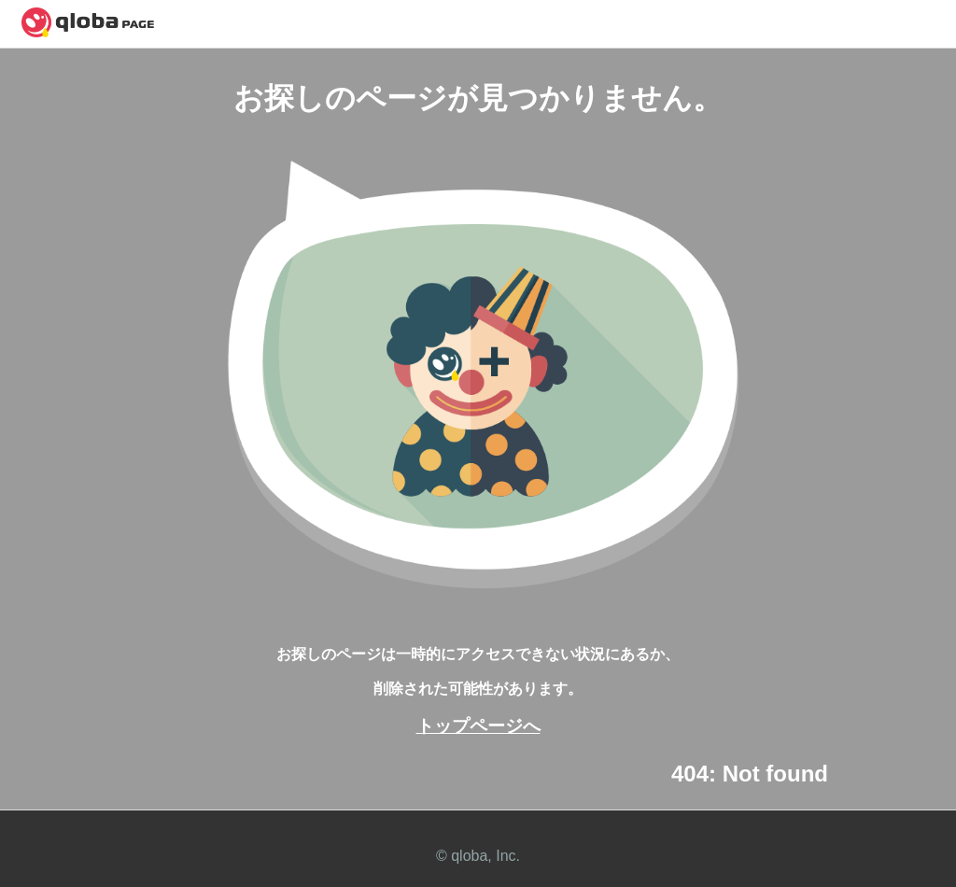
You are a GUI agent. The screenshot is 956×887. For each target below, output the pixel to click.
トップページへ (478, 726)
